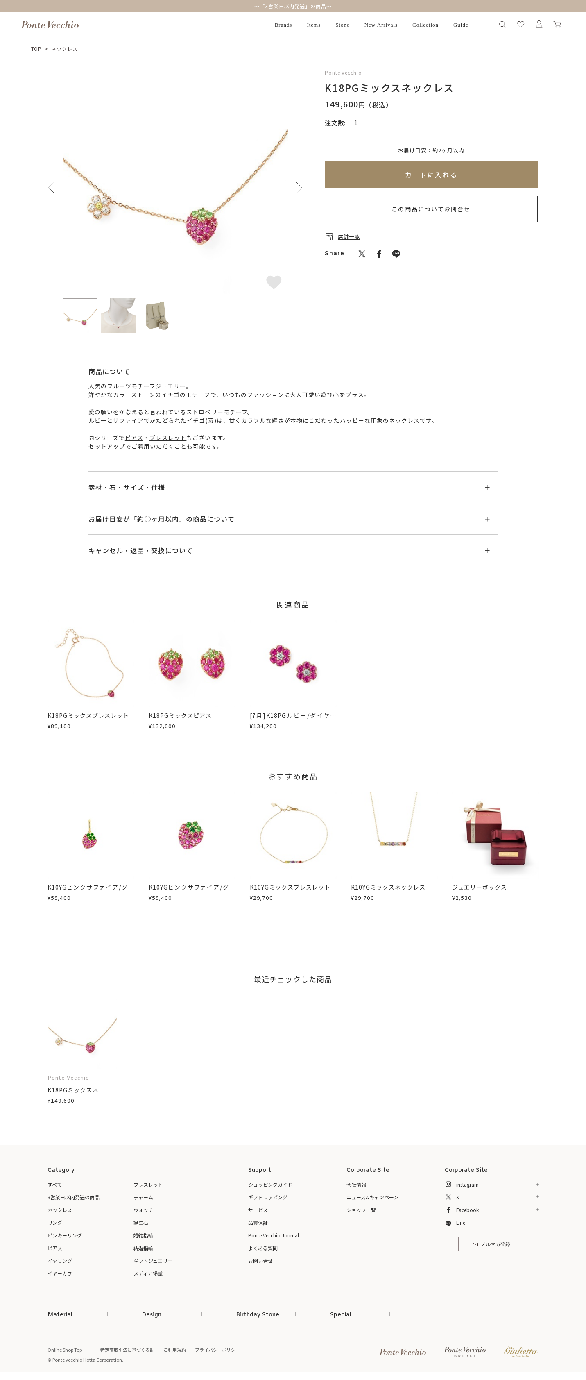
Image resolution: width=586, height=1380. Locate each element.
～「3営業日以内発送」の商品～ (293, 5)
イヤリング (60, 1260)
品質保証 (258, 1222)
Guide (460, 25)
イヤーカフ (60, 1273)
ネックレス (64, 48)
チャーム (143, 1197)
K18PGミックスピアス (180, 715)
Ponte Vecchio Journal (273, 1235)
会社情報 (356, 1184)
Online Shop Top (65, 1349)
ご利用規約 (174, 1349)
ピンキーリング (65, 1235)
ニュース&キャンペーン (372, 1197)
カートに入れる (431, 174)
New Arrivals (381, 25)
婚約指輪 (143, 1235)
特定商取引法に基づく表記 (127, 1349)
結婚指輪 (143, 1247)
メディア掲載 (148, 1273)
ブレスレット (167, 438)
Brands (283, 25)
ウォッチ (143, 1209)
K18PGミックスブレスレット (88, 715)
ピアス (134, 438)
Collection (425, 25)
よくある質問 (263, 1247)
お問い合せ (260, 1260)
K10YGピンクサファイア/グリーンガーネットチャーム (91, 891)
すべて (55, 1184)
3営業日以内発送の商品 (74, 1197)
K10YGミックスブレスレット (290, 887)
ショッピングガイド (270, 1184)
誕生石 (140, 1222)
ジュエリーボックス (479, 887)
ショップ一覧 (361, 1209)
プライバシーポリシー (217, 1349)
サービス (258, 1209)
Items (314, 25)
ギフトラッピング (267, 1197)
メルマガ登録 (491, 1245)
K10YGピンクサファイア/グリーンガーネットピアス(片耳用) (192, 891)
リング (55, 1222)
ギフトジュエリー (152, 1260)
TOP (36, 48)
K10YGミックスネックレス (388, 887)
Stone (342, 25)
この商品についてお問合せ (431, 209)
